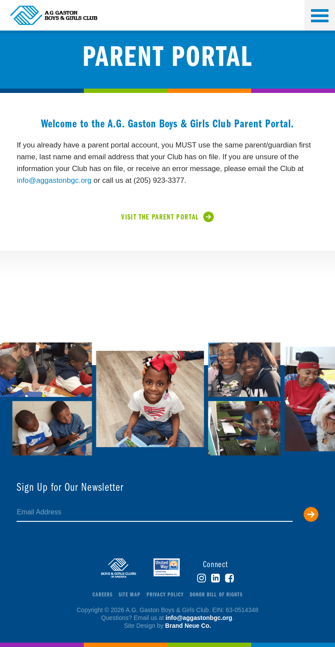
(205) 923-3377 (158, 180)
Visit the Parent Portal (159, 217)
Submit (311, 514)
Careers (102, 595)
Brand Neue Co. (188, 625)
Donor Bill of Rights (216, 595)
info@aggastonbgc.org (54, 180)
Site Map (129, 595)
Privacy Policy (165, 595)
